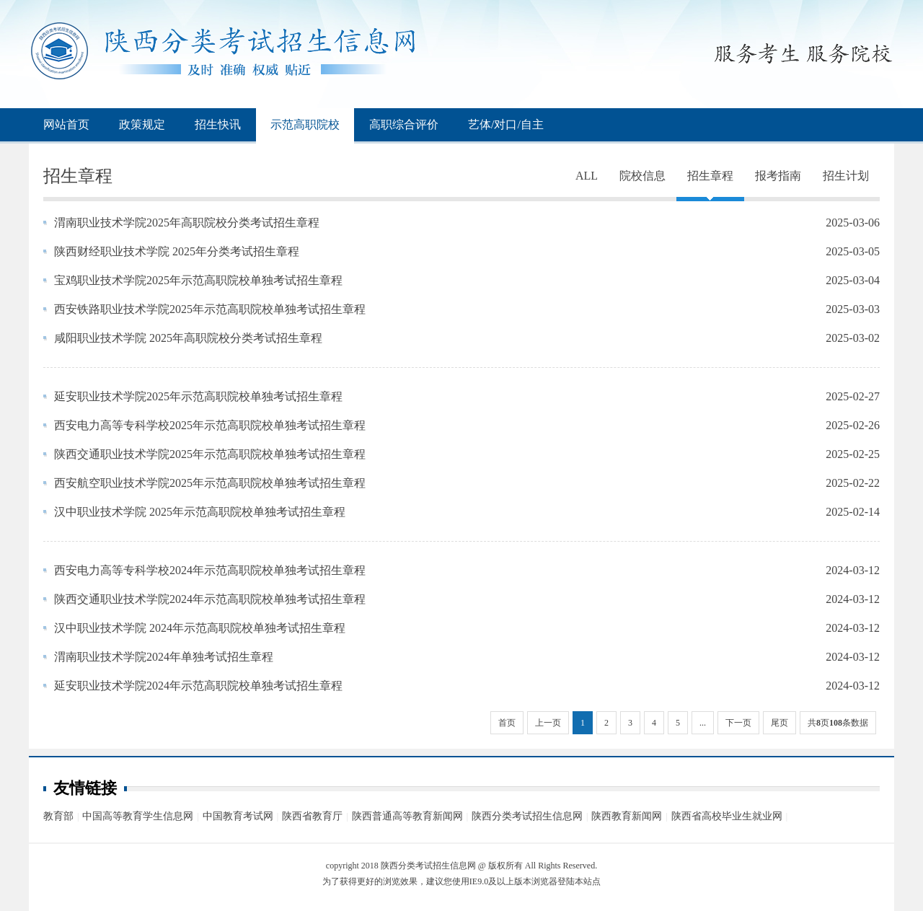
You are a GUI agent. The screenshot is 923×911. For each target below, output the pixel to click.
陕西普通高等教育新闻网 (407, 816)
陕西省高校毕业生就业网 (726, 816)
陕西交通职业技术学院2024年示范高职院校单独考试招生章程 (204, 599)
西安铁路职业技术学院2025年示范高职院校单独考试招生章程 (204, 309)
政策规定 (142, 124)
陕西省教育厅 (312, 816)
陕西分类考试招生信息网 (527, 816)
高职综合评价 (403, 124)
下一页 (738, 723)
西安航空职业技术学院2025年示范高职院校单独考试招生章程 (204, 483)
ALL (586, 176)
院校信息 (642, 176)
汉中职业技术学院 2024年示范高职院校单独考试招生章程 (194, 628)
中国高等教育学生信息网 (137, 816)
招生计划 (846, 176)
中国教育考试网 (238, 816)
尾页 (779, 723)
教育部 (58, 816)
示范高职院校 (305, 124)
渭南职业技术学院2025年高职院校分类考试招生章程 (181, 222)
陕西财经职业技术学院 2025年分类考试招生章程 (171, 251)
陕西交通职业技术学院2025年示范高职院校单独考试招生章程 (204, 454)
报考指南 (778, 176)
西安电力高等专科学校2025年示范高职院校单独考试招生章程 (204, 425)
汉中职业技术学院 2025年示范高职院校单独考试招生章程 (194, 512)
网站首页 (66, 124)
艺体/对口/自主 (506, 124)
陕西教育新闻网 (626, 816)
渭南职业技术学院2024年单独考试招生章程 (158, 657)
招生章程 (710, 176)
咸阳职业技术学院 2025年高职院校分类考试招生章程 (182, 338)
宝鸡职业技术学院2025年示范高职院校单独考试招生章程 (193, 280)
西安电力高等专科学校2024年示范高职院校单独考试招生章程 (204, 570)
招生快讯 (218, 124)
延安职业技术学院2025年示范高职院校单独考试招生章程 (193, 396)
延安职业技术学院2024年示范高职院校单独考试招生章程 (193, 685)
